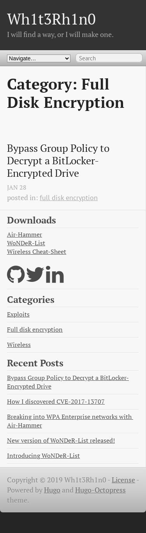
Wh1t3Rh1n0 (51, 19)
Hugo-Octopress (100, 490)
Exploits (18, 314)
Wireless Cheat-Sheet (36, 252)
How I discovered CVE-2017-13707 (56, 402)
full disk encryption (69, 197)
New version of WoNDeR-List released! (61, 440)
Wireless (19, 345)
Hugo (52, 490)
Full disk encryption (35, 329)
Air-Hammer (24, 234)
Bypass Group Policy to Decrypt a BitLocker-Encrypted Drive (59, 160)
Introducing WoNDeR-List (43, 456)
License (123, 479)
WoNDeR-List (26, 243)
